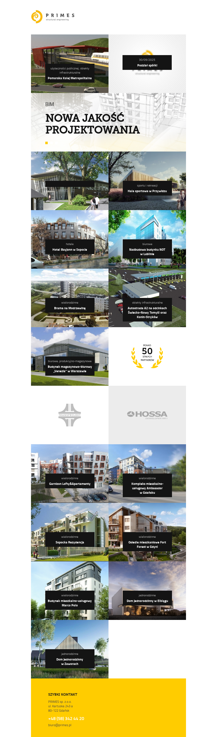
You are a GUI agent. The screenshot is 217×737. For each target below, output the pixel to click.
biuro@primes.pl (59, 725)
